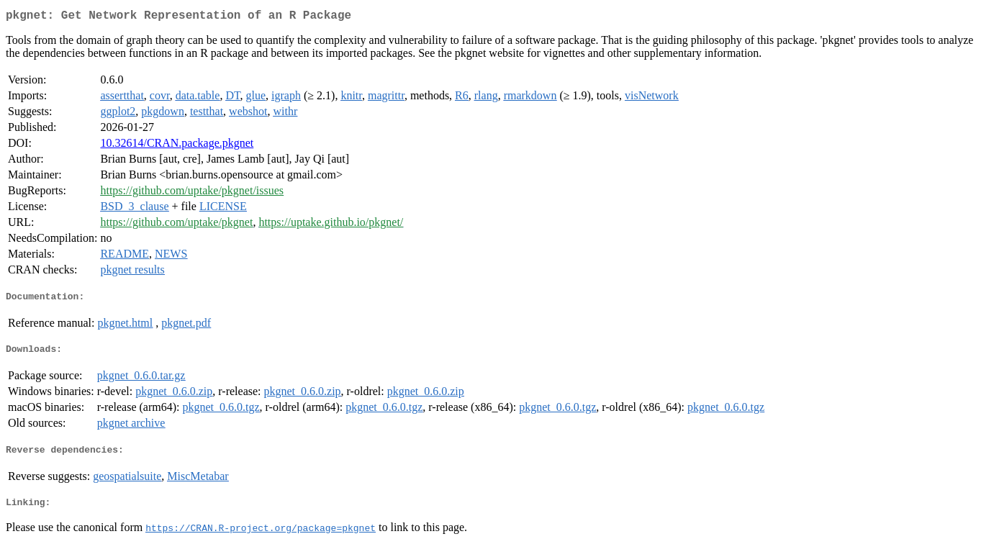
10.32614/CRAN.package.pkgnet (176, 146)
